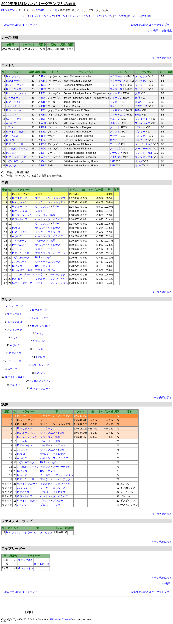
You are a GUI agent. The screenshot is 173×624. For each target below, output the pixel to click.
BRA (43, 89)
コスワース (141, 102)
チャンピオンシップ (42, 16)
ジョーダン (116, 93)
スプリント (61, 16)
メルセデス (141, 76)
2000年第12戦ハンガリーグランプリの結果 (38, 4)
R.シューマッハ (15, 110)
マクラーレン (117, 76)
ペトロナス (141, 136)
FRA (43, 127)
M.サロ (10, 140)
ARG (44, 157)
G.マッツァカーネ (16, 157)
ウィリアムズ (117, 110)
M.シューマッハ (15, 85)
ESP (43, 144)
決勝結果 (167, 30)
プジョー (140, 127)
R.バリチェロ (13, 89)
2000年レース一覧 (46, 10)
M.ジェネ (11, 152)
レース (26, 16)
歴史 (144, 16)
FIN (43, 76)
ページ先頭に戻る (162, 58)
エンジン (107, 16)
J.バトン (11, 114)
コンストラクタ (92, 16)
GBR (44, 80)
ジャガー (115, 102)
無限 (137, 93)
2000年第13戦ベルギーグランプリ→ (151, 24)
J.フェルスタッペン (17, 148)
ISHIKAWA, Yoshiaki (60, 619)
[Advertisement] (92, 606)
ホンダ (139, 161)
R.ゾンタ (11, 165)
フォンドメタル (144, 152)
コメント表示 (150, 30)
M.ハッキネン (14, 76)
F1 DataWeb (8, 10)
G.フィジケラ (13, 119)
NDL (43, 148)
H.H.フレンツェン (16, 93)
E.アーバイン (13, 102)
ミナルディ (116, 152)
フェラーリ (116, 85)
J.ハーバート (13, 106)
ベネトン (115, 119)
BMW (138, 110)
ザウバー (115, 136)
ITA (43, 97)
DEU (44, 85)
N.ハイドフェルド (16, 131)
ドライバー (75, 16)
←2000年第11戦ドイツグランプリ (20, 24)
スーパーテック (144, 144)
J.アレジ (11, 127)
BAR (112, 161)
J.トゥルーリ (13, 97)
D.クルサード (13, 80)
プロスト (115, 127)
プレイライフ (142, 119)
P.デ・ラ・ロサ (14, 144)
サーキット (134, 16)
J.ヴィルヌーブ (14, 161)
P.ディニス (12, 136)
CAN (44, 161)
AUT (43, 123)
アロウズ (115, 144)
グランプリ (120, 16)
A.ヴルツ (11, 123)
